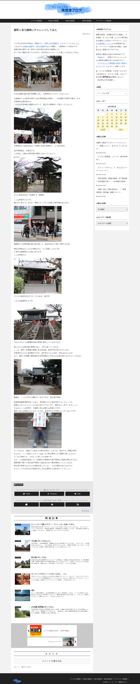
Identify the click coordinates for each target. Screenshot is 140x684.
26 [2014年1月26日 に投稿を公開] (126, 123)
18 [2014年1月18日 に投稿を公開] (121, 120)
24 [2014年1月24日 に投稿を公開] (116, 123)
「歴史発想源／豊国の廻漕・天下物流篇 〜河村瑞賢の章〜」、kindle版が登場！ (111, 179)
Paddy (101, 57)
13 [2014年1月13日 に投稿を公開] (98, 120)
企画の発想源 (98, 679)
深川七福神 (41, 46)
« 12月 (102, 129)
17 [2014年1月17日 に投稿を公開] (116, 120)
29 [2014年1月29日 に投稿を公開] (107, 126)
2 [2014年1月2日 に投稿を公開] (111, 114)
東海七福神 (29, 46)
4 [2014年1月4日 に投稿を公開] (121, 114)
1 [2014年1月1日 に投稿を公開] (107, 114)
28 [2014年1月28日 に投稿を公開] (103, 126)
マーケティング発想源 (120, 679)
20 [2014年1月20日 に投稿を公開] (98, 123)
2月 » (121, 129)
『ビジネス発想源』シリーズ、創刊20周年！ (111, 158)
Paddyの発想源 (87, 679)
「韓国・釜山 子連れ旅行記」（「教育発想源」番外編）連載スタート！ (111, 190)
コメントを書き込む (52, 661)
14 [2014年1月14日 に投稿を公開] (103, 120)
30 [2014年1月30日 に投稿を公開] (112, 126)
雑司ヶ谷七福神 (51, 43)
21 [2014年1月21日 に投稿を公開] (103, 123)
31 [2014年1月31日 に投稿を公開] (116, 126)
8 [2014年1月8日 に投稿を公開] (107, 117)
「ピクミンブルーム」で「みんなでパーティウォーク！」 (111, 169)
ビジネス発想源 (76, 679)
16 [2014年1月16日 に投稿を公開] (112, 120)
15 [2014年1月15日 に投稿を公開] (107, 120)
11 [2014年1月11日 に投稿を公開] (121, 117)
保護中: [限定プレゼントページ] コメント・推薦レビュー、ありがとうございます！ (111, 146)
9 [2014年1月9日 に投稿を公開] (111, 117)
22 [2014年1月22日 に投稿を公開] (107, 123)
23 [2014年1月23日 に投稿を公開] (112, 123)
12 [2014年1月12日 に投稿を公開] (126, 117)
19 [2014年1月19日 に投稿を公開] (126, 120)
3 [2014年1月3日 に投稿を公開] (116, 114)
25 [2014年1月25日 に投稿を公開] (121, 123)
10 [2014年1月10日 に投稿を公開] (116, 117)
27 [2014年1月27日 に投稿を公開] (98, 126)
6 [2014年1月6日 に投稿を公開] (98, 117)
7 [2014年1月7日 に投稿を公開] (102, 117)
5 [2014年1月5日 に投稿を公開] (125, 114)
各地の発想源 (19, 484)
